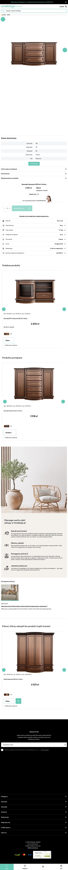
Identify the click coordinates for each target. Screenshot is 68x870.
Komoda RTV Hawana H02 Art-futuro (15, 318)
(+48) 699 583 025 (41, 200)
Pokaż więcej (34, 163)
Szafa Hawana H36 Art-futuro (13, 679)
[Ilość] (7, 208)
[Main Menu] (7, 865)
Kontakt (63, 6)
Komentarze (5, 174)
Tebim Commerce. (33, 848)
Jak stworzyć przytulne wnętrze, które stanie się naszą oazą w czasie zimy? (24, 606)
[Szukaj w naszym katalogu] (34, 11)
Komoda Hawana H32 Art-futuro (13, 411)
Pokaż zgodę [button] (44, 750)
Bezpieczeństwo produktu (9, 178)
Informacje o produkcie (9, 169)
